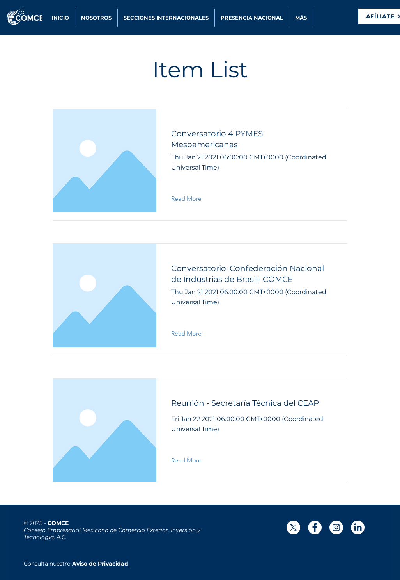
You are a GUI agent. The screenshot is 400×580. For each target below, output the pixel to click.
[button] (301, 18)
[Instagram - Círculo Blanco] (336, 527)
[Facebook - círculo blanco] (315, 527)
